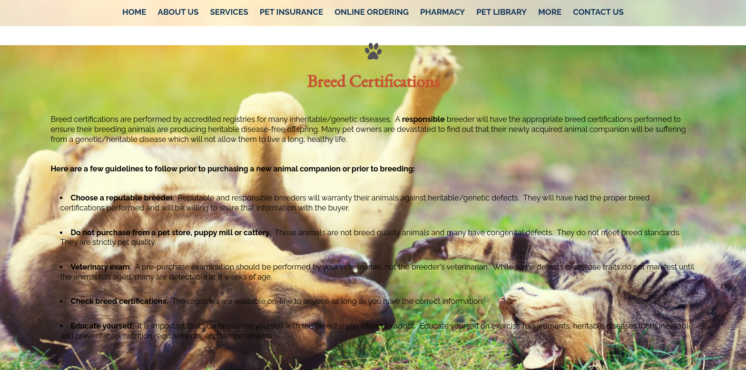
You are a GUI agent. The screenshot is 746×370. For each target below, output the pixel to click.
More (549, 12)
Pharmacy (442, 12)
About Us (178, 12)
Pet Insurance (292, 12)
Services (229, 12)
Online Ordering (371, 12)
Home (134, 12)
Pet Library (501, 12)
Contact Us (598, 12)
